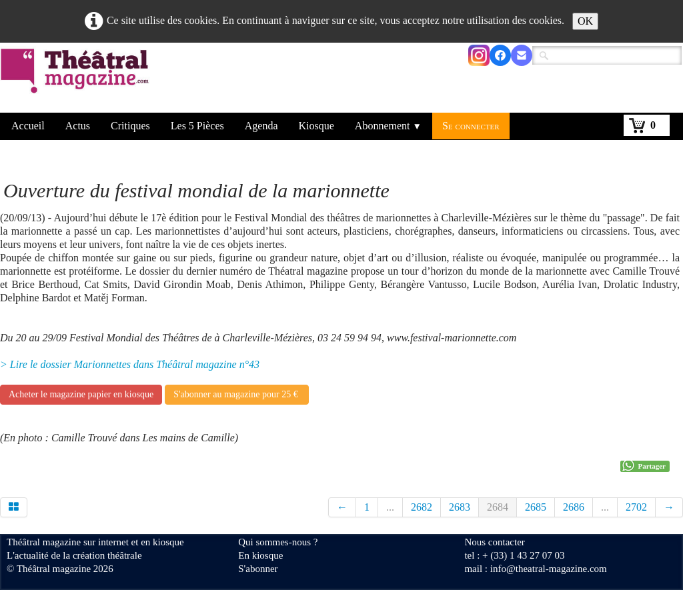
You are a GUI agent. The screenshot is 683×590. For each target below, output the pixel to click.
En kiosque (260, 555)
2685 (535, 507)
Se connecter (471, 125)
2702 (636, 507)
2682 (421, 507)
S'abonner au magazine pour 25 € (236, 394)
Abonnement (388, 125)
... (390, 507)
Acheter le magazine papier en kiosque (81, 394)
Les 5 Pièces (197, 125)
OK (585, 21)
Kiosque (316, 125)
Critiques (130, 125)
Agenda (261, 125)
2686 (573, 507)
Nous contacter (494, 542)
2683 (459, 507)
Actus (77, 125)
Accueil (28, 125)
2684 (497, 507)
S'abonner (257, 568)
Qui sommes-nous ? (277, 542)
